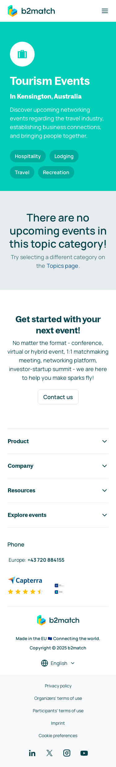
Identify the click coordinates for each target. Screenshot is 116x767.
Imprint (58, 723)
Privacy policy (58, 686)
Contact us (58, 397)
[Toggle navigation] (104, 10)
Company (58, 466)
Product (58, 441)
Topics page (62, 265)
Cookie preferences (58, 735)
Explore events (58, 515)
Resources (58, 490)
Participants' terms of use (58, 711)
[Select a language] (58, 663)
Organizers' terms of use (58, 698)
